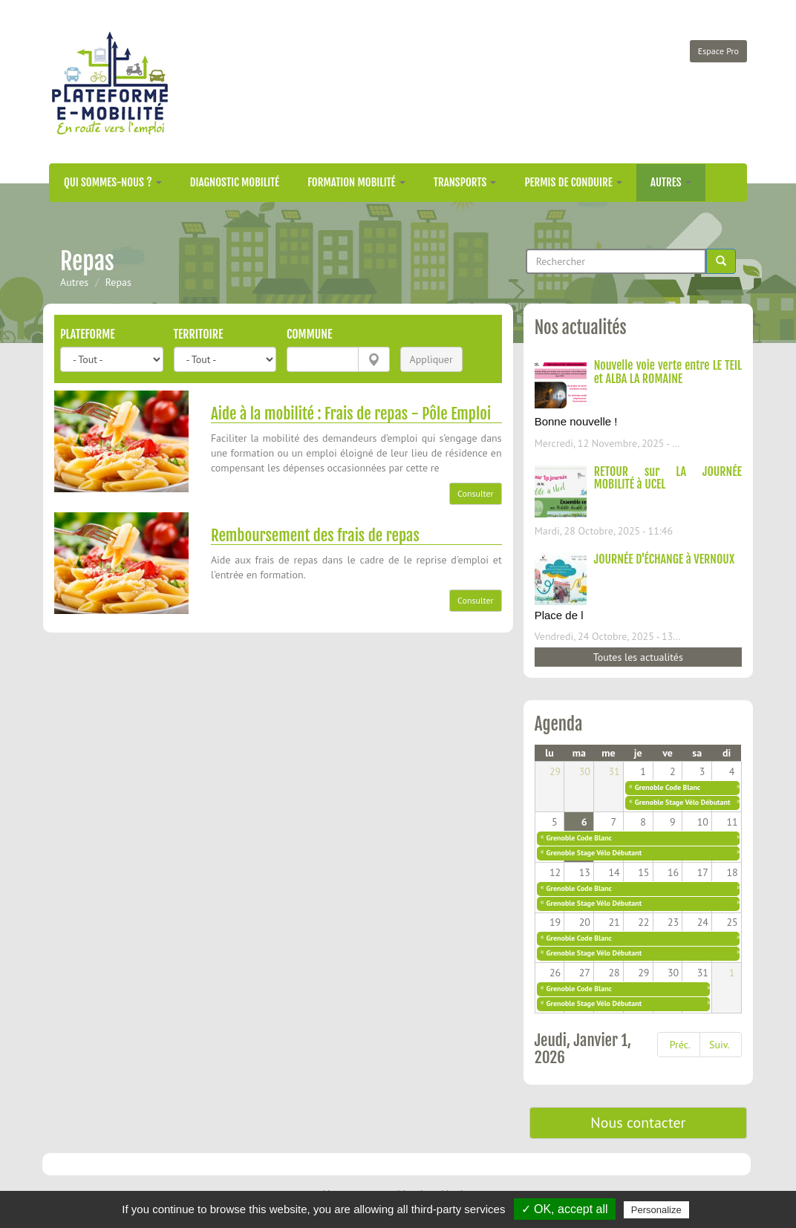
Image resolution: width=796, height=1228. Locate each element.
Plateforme (87, 334)
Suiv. (719, 1044)
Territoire (199, 334)
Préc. (680, 1044)
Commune (309, 334)
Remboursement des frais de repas (315, 535)
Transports (465, 182)
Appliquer (431, 359)
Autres (670, 182)
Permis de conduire (573, 182)
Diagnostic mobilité (234, 182)
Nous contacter (637, 1122)
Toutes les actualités (638, 657)
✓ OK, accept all (564, 1209)
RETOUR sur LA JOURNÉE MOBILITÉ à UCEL (668, 478)
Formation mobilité (356, 182)
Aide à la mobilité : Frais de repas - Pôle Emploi (351, 413)
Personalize (656, 1209)
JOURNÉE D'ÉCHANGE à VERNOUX (664, 559)
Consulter (475, 493)
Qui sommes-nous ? (113, 182)
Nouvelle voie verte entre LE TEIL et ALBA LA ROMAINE (668, 372)
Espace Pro (718, 50)
